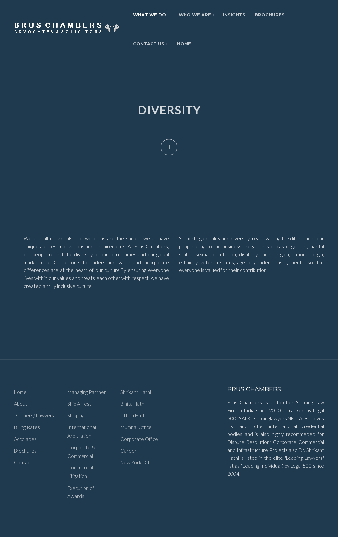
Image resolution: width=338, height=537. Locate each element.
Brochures (270, 14)
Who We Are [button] (196, 14)
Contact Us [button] (150, 43)
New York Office (137, 462)
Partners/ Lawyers (34, 415)
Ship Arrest (79, 404)
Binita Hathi (132, 404)
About (20, 404)
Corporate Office (139, 439)
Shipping (75, 415)
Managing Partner (86, 392)
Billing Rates (27, 427)
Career (128, 451)
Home (184, 43)
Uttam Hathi (133, 415)
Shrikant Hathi (135, 392)
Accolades (25, 439)
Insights (234, 14)
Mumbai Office (136, 427)
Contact (23, 462)
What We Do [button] (151, 14)
